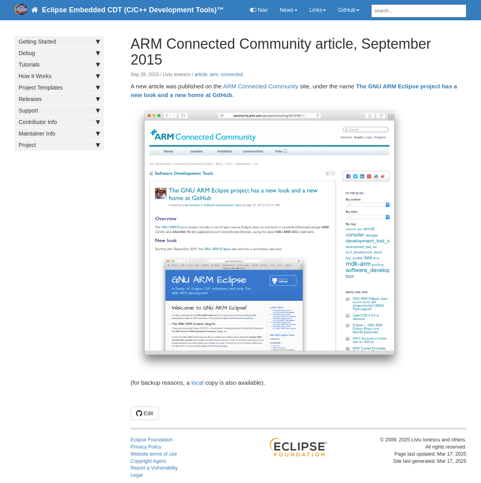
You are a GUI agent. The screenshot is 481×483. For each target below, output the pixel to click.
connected (231, 74)
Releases (59, 99)
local (197, 382)
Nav (259, 10)
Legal (137, 475)
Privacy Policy (146, 447)
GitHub (348, 10)
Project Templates (59, 88)
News (289, 10)
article (201, 74)
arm (214, 74)
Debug (59, 53)
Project (59, 145)
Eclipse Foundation (152, 440)
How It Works (59, 76)
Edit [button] (144, 413)
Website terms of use (154, 454)
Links (317, 10)
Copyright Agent (148, 461)
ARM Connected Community (260, 86)
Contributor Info (59, 122)
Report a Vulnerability (154, 468)
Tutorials (59, 65)
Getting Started (59, 42)
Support (59, 111)
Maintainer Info (59, 133)
